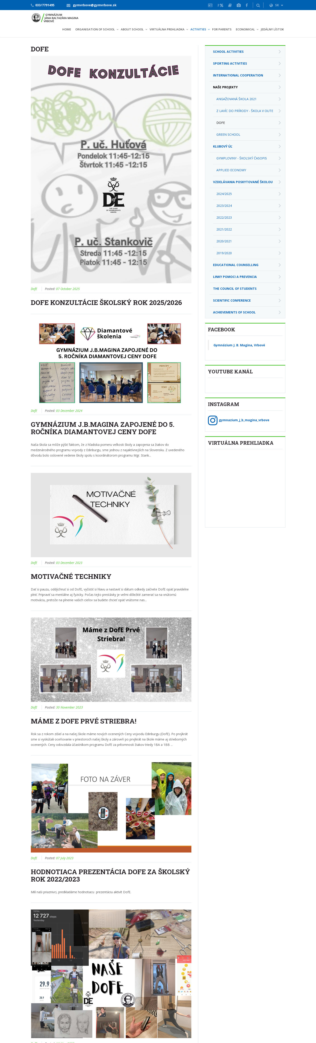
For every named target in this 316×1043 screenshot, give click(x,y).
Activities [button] (198, 29)
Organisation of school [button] (95, 29)
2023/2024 (224, 205)
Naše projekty (225, 87)
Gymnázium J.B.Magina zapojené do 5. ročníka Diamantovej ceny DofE (102, 428)
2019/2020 (224, 253)
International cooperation (238, 75)
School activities (228, 51)
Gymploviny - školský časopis (241, 158)
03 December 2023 (69, 563)
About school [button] (132, 29)
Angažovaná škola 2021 (236, 99)
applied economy (231, 170)
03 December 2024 (69, 410)
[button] (258, 5)
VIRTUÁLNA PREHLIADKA (167, 29)
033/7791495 (44, 5)
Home (66, 29)
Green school (228, 134)
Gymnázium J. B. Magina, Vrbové (239, 345)
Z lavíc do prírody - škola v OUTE (244, 111)
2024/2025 (224, 194)
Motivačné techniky (71, 576)
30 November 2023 (69, 707)
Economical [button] (245, 29)
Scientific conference (232, 300)
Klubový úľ (222, 146)
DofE (34, 289)
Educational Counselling (235, 265)
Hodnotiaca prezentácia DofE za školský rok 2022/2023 (110, 875)
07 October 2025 (68, 289)
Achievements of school (234, 312)
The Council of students (235, 288)
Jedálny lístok (272, 29)
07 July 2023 (64, 858)
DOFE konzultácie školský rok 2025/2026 (106, 302)
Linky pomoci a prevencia (235, 277)
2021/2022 (224, 229)
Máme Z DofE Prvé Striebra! (83, 721)
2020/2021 (224, 241)
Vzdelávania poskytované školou (243, 182)
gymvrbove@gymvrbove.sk (95, 5)
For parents (222, 29)
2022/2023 (224, 217)
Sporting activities (230, 63)
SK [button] (276, 5)
